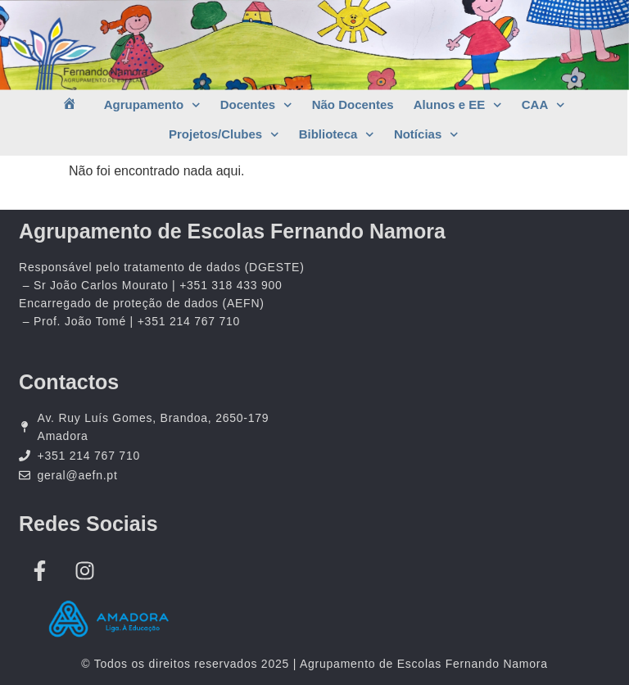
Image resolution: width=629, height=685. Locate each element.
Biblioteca (336, 134)
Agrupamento (152, 105)
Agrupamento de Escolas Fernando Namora (232, 231)
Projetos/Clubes (224, 134)
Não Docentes (353, 104)
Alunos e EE (458, 105)
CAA (543, 105)
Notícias (426, 134)
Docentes (256, 105)
